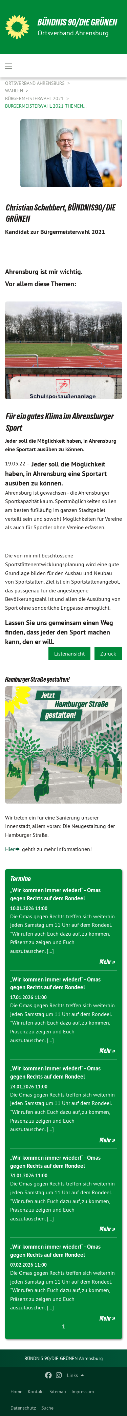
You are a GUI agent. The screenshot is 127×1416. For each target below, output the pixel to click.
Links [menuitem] (72, 1375)
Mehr (105, 961)
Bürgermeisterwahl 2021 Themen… (46, 106)
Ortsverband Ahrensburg (35, 83)
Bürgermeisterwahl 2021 (35, 98)
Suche (47, 1408)
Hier (10, 849)
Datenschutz (23, 1408)
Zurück (108, 653)
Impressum (82, 1392)
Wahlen (14, 91)
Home (16, 1392)
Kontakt (36, 1392)
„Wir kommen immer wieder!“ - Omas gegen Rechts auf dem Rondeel (55, 894)
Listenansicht (69, 653)
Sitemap (57, 1392)
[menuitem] (16, 1391)
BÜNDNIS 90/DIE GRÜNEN (77, 22)
